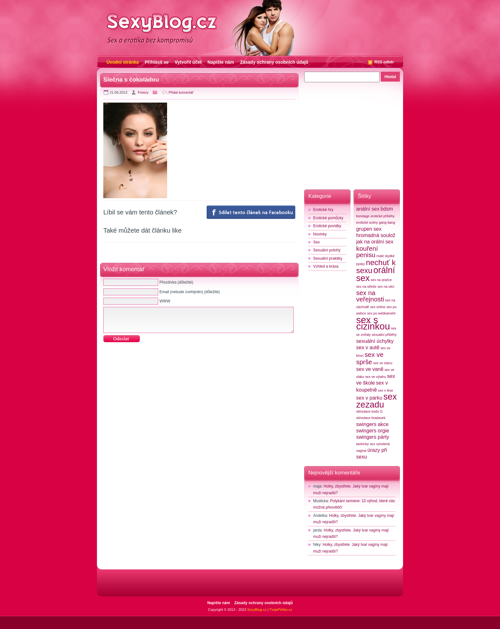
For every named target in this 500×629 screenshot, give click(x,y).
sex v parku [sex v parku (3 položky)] (369, 398)
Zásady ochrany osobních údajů (274, 62)
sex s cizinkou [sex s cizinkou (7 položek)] (373, 322)
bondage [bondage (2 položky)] (363, 216)
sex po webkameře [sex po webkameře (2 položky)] (381, 313)
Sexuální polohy (326, 250)
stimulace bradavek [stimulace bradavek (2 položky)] (371, 418)
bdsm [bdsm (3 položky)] (386, 209)
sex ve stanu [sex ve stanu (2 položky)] (382, 363)
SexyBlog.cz (257, 609)
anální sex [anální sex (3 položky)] (367, 209)
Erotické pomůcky (328, 218)
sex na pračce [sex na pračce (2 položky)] (381, 280)
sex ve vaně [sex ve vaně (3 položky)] (369, 369)
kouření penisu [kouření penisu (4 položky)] (367, 251)
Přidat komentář (181, 92)
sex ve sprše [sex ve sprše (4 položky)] (370, 358)
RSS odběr (384, 62)
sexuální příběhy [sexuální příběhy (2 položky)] (384, 334)
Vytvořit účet (188, 62)
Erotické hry (323, 209)
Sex (316, 242)
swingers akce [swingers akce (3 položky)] (372, 424)
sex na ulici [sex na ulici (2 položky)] (386, 286)
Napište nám (221, 62)
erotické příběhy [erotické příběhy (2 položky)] (383, 216)
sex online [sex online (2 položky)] (378, 307)
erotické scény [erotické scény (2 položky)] (367, 222)
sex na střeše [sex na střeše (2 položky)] (366, 286)
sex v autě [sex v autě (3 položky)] (367, 347)
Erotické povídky (327, 226)
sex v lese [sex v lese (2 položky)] (385, 390)
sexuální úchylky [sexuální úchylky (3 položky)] (374, 341)
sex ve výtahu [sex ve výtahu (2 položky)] (375, 377)
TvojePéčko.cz (280, 609)
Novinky (320, 234)
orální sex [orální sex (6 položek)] (375, 274)
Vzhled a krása (325, 266)
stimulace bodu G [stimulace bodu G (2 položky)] (369, 411)
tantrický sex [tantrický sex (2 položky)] (365, 444)
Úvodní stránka (123, 62)
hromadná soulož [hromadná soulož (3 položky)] (375, 235)
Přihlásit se (157, 62)
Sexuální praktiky (327, 258)
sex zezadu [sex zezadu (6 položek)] (376, 400)
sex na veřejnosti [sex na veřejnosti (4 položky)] (370, 296)
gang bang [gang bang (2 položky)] (387, 222)
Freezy (143, 92)
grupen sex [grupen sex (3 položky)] (368, 229)
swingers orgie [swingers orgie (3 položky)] (372, 430)
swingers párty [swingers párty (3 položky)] (372, 437)
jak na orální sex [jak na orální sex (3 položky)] (374, 241)
